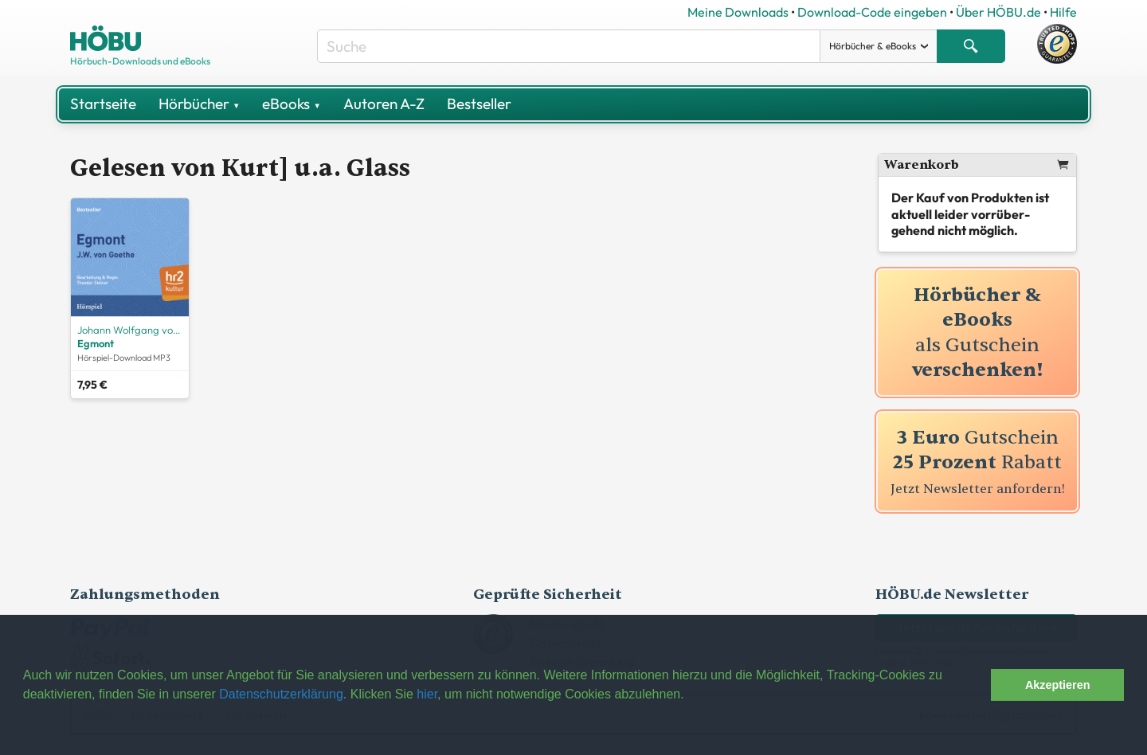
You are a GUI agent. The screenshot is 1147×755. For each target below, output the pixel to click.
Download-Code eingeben (872, 12)
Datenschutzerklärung (281, 694)
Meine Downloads (738, 12)
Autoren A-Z (384, 103)
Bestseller (479, 103)
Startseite (103, 103)
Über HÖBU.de (998, 12)
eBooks (291, 103)
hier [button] (427, 694)
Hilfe (1063, 12)
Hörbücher (199, 103)
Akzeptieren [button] (1057, 685)
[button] (974, 685)
